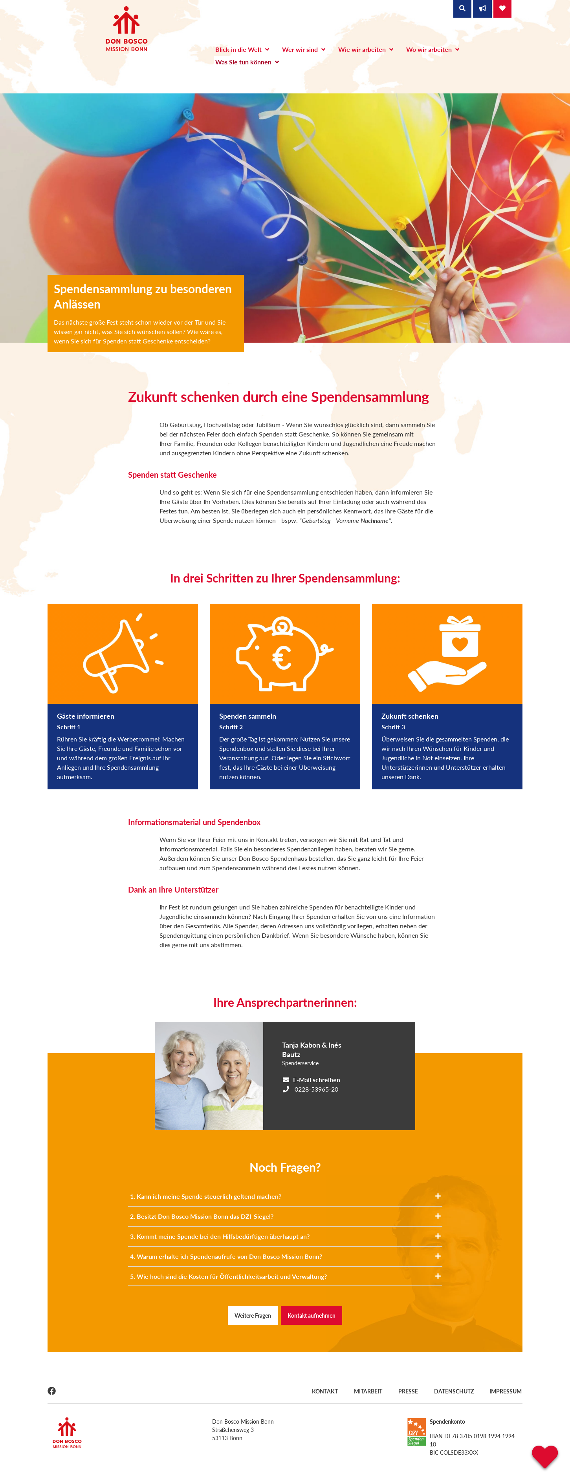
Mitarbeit (367, 1391)
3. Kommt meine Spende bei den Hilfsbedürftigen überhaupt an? (285, 1236)
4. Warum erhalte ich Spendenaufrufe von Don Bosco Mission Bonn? (285, 1256)
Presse (408, 1391)
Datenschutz (454, 1391)
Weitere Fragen (253, 1315)
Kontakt (324, 1391)
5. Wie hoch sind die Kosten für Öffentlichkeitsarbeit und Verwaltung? (285, 1276)
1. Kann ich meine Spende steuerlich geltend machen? (285, 1196)
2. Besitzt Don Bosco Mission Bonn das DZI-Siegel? (285, 1216)
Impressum (506, 1391)
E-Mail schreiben (316, 1079)
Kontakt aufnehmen (311, 1315)
